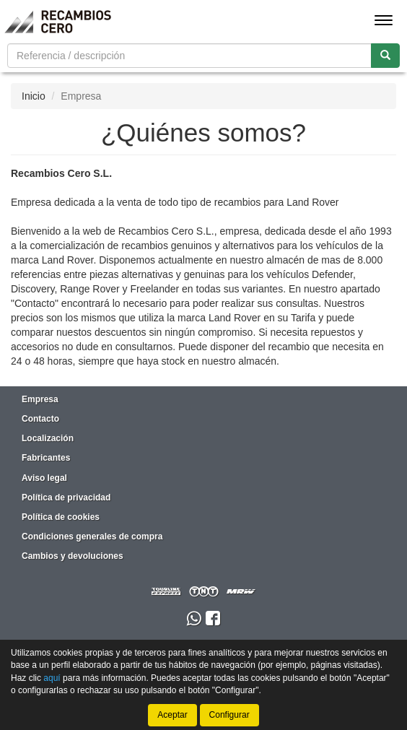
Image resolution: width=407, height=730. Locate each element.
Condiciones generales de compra (92, 536)
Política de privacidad (66, 497)
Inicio (33, 96)
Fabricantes (46, 458)
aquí (51, 677)
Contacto (40, 419)
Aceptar (172, 715)
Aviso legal (44, 478)
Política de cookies (61, 517)
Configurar (229, 715)
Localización (48, 438)
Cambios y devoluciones (72, 556)
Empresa (40, 399)
